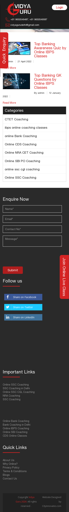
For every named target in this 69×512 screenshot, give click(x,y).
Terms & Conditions (15, 471)
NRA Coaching (11, 395)
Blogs (6, 474)
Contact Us (10, 478)
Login (59, 7)
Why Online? (10, 463)
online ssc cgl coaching (22, 169)
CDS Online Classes (15, 435)
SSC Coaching (11, 399)
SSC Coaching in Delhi (16, 388)
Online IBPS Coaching (16, 428)
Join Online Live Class (64, 277)
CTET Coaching (16, 119)
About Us (8, 460)
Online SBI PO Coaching (22, 161)
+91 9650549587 (38, 19)
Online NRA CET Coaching (24, 152)
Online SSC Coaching (20, 177)
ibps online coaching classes (26, 127)
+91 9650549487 (19, 19)
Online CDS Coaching (20, 144)
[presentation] (31, 257)
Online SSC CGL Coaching (19, 392)
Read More (9, 102)
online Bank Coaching (21, 136)
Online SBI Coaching (15, 432)
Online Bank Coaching (16, 421)
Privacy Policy (11, 467)
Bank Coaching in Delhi (16, 424)
